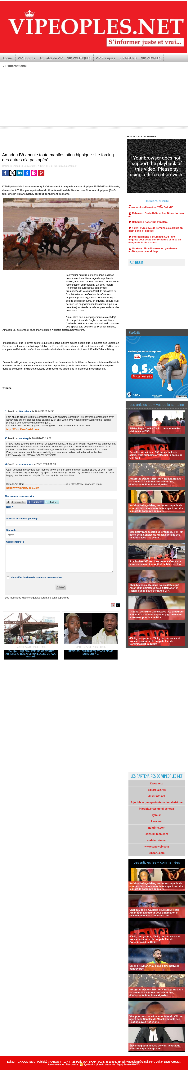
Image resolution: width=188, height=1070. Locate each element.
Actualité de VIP (51, 58)
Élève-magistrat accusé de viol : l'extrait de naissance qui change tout (154, 1047)
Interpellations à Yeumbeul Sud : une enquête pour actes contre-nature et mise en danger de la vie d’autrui (154, 241)
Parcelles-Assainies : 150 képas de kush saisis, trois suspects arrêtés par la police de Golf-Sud (155, 455)
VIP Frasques (105, 58)
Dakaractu (156, 783)
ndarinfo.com (156, 827)
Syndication (89, 1064)
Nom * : (10, 507)
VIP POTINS (128, 58)
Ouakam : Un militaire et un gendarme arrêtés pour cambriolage (152, 252)
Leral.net (156, 821)
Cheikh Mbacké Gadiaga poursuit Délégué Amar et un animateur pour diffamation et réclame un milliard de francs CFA (154, 588)
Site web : (11, 530)
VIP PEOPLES (151, 58)
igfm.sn (157, 815)
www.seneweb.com (157, 846)
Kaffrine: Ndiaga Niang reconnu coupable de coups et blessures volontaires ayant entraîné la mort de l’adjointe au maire (156, 508)
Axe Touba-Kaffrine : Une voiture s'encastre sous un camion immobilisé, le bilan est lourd (156, 563)
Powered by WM (132, 1064)
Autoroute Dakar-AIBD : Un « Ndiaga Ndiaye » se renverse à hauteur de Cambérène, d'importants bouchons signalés (156, 481)
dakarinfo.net (156, 796)
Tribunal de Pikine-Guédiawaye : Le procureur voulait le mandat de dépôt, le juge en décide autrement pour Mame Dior (156, 614)
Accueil (7, 58)
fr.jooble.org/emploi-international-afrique (157, 802)
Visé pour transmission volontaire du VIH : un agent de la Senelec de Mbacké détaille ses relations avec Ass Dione (156, 534)
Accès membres (55, 1064)
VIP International (14, 66)
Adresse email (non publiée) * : (23, 518)
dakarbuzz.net (157, 789)
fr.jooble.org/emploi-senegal (157, 808)
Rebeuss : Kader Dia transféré (150, 223)
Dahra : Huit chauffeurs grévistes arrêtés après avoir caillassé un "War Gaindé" (31, 654)
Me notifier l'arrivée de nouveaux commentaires (37, 577)
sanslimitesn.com (156, 833)
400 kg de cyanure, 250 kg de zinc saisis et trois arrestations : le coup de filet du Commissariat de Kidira (154, 641)
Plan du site (72, 1064)
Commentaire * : (15, 542)
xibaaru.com (156, 852)
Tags (119, 1064)
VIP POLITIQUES (79, 58)
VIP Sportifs (26, 58)
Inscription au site (106, 1064)
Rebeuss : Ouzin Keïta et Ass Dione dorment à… (91, 652)
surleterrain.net (157, 840)
